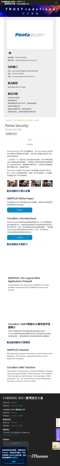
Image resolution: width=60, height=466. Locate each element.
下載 (14, 210)
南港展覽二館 (16, 406)
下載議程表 (58, 434)
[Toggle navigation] (56, 3)
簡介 (30, 140)
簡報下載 (58, 423)
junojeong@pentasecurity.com (23, 76)
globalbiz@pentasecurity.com (26, 60)
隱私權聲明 (14, 457)
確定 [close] (14, 461)
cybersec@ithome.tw (10, 435)
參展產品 (30, 144)
